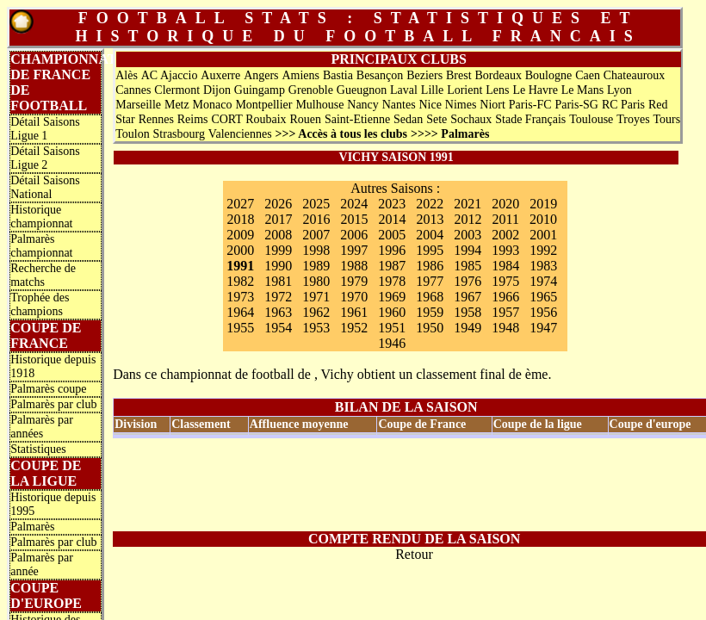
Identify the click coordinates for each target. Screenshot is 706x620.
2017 (278, 219)
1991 (240, 265)
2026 (278, 203)
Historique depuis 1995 (53, 504)
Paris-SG (576, 104)
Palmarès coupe (48, 388)
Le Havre (534, 90)
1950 (429, 327)
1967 (467, 296)
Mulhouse (319, 104)
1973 (240, 296)
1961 (354, 312)
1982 (240, 281)
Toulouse (591, 119)
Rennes (156, 119)
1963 (278, 312)
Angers (261, 75)
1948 (505, 327)
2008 (278, 234)
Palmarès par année (41, 564)
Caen (587, 75)
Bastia (338, 75)
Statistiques (38, 449)
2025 (316, 203)
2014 (392, 219)
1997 (354, 250)
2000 (240, 250)
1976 (467, 281)
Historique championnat (41, 216)
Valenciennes (240, 133)
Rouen (306, 119)
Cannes (133, 90)
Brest (459, 75)
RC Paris (623, 104)
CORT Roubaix (248, 119)
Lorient (464, 90)
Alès (126, 75)
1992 (543, 250)
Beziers (424, 75)
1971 (316, 296)
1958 (467, 312)
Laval (404, 90)
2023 (392, 203)
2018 (240, 219)
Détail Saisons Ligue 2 (45, 158)
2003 (467, 234)
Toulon (132, 133)
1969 (392, 296)
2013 (429, 219)
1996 (392, 250)
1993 (505, 250)
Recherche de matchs (43, 275)
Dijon (217, 90)
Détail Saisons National (45, 187)
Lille (432, 90)
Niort (492, 104)
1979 (354, 281)
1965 (543, 296)
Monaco (212, 104)
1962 (316, 312)
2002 (505, 234)
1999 (278, 250)
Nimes (461, 104)
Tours (667, 119)
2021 (467, 203)
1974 (543, 281)
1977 (429, 281)
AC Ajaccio (169, 75)
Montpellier (263, 104)
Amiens (300, 75)
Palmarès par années (41, 426)
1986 (429, 265)
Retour (414, 554)
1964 (240, 312)
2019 (543, 203)
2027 (240, 203)
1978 (392, 281)
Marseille (138, 104)
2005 (392, 234)
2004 (429, 234)
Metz (176, 104)
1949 (467, 327)
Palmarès (32, 526)
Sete (436, 119)
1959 (429, 312)
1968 (429, 296)
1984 (505, 265)
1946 (392, 343)
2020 (505, 203)
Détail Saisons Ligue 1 (45, 128)
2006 (354, 234)
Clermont (177, 90)
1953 (316, 327)
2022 (429, 203)
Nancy (363, 104)
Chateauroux (635, 75)
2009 (240, 234)
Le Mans (582, 90)
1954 (278, 327)
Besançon (379, 75)
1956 (543, 312)
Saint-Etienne (357, 119)
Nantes (399, 104)
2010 (543, 219)
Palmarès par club (53, 404)
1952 (354, 327)
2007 (316, 234)
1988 (354, 265)
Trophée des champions (39, 304)
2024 (354, 203)
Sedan (408, 119)
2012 (467, 219)
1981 (278, 281)
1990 (278, 265)
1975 (505, 281)
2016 (316, 219)
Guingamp (259, 90)
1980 (316, 281)
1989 (316, 265)
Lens (497, 90)
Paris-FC (530, 104)
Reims (192, 119)
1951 (392, 327)
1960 (392, 312)
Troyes (632, 119)
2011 (505, 219)
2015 (354, 219)
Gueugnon (362, 90)
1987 (392, 265)
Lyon (619, 90)
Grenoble (310, 90)
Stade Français (530, 119)
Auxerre (220, 75)
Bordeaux (497, 75)
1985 (467, 265)
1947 (543, 327)
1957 (505, 312)
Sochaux (471, 119)
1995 (429, 250)
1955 (240, 327)
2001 (543, 234)
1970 (354, 296)
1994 (467, 250)
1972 (278, 296)
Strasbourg (179, 133)
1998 (316, 250)
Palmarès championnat (41, 245)
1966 (505, 296)
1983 (543, 265)
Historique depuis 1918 (53, 366)
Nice (430, 104)
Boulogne (548, 75)
